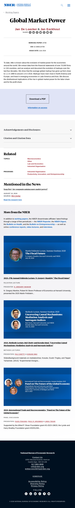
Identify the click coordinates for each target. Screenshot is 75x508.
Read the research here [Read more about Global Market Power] (13, 200)
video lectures (33, 227)
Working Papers (12, 12)
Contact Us (37, 457)
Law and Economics (35, 164)
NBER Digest (60, 222)
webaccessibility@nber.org (37, 469)
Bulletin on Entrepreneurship (42, 224)
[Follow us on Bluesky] (35, 493)
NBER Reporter (44, 222)
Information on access (37, 108)
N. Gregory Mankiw (22, 287)
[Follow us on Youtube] (49, 493)
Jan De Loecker (26, 29)
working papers (21, 219)
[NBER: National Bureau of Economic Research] (19, 6)
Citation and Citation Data (17, 138)
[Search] (61, 5)
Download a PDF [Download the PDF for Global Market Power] (37, 99)
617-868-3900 (37, 464)
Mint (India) (15, 196)
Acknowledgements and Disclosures (22, 129)
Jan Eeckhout (50, 29)
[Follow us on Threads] (39, 493)
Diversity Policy (37, 484)
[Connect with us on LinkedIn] (30, 493)
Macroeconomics (34, 159)
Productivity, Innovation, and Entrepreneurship (45, 174)
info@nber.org (37, 466)
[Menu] (68, 5)
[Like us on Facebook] (44, 493)
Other (29, 161)
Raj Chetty (20, 354)
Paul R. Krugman (35, 421)
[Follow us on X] (26, 493)
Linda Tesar (50, 421)
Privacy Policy (37, 486)
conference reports (17, 227)
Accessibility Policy (37, 481)
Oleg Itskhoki (21, 421)
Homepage (37, 476)
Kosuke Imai (32, 354)
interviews (47, 227)
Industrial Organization (36, 166)
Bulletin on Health (14, 224)
